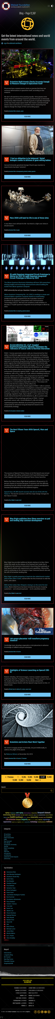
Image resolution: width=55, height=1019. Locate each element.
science (23, 689)
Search (51, 791)
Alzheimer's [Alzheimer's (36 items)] (13, 813)
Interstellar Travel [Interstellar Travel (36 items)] (42, 817)
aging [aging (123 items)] (7, 813)
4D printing (7, 836)
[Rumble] (49, 1011)
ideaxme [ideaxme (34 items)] (28, 817)
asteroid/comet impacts (11, 857)
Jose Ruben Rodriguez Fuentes (15, 895)
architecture (7, 855)
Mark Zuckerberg (9, 848)
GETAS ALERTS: (32, 991)
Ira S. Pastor (10, 935)
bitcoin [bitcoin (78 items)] (13, 815)
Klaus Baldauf (12, 500)
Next (36, 780)
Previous (10, 777)
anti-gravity (7, 853)
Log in (5, 43)
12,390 (21, 780)
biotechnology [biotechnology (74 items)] (7, 815)
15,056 (29, 780)
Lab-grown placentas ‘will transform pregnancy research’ (29, 639)
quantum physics (26, 311)
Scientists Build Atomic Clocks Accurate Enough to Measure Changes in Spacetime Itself (29, 82)
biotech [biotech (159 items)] (47, 813)
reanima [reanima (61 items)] (40, 820)
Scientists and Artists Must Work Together (27, 742)
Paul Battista (10, 885)
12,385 (30, 777)
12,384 (24, 777)
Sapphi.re (28, 1012)
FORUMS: (23, 1006)
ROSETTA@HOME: (16, 1003)
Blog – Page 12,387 (27, 13)
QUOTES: (30, 1006)
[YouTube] (45, 1011)
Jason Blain (10, 931)
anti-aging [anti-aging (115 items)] (19, 813)
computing (19, 311)
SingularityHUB (8, 963)
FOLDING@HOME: (17, 1001)
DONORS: (22, 996)
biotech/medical (27, 171)
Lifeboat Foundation (12, 1012)
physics (18, 111)
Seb (7, 924)
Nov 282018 (6, 82)
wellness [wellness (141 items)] (49, 822)
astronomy (7, 858)
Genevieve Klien (12, 111)
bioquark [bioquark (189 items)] (41, 813)
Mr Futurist (7, 957)
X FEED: (17, 993)
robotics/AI (18, 689)
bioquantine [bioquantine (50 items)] (34, 813)
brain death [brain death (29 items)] (23, 815)
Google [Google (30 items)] (8, 817)
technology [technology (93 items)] (33, 822)
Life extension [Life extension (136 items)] (10, 820)
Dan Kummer (10, 897)
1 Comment (24, 758)
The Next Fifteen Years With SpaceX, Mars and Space (29, 430)
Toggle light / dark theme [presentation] (52, 6)
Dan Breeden (10, 881)
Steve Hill (9, 922)
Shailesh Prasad (11, 883)
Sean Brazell (10, 917)
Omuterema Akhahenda (13, 899)
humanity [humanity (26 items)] (25, 817)
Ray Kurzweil (8, 841)
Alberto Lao (9, 910)
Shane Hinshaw (11, 913)
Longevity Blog (8, 955)
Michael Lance (12, 689)
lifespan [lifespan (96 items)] (18, 820)
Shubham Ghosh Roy (12, 876)
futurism (19, 652)
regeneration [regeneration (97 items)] (7, 822)
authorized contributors (15, 43)
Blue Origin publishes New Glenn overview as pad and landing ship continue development (30, 519)
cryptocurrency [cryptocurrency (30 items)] (30, 815)
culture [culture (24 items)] (35, 815)
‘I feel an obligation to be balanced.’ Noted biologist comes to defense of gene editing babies (30, 159)
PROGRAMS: (31, 1001)
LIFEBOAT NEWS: (32, 988)
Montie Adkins (10, 933)
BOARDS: (30, 996)
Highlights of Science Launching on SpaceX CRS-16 (30, 671)
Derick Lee (9, 908)
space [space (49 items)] (22, 822)
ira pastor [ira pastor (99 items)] (49, 817)
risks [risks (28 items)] (16, 822)
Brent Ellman (10, 926)
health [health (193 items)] (12, 817)
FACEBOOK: (16, 988)
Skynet (6, 846)
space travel (18, 500)
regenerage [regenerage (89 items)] (46, 820)
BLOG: (30, 993)
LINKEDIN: (17, 991)
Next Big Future (8, 959)
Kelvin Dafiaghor (11, 890)
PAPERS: (30, 1003)
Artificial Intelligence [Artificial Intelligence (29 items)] (27, 813)
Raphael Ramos (11, 915)
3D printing (7, 834)
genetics (34, 171)
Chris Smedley (10, 938)
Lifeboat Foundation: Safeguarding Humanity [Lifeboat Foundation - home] (23, 6)
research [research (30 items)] (13, 822)
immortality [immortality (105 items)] (34, 817)
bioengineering (20, 171)
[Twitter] (38, 1011)
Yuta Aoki (9, 906)
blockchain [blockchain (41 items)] (18, 815)
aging (5, 850)
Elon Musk (7, 843)
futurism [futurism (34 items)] (5, 817)
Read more (27, 116)
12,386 (36, 777)
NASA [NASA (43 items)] (29, 820)
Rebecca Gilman (11, 754)
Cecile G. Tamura (11, 904)
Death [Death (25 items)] (37, 815)
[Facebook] (35, 1011)
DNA (5, 839)
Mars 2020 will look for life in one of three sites (29, 218)
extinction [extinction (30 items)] (47, 815)
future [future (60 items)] (51, 815)
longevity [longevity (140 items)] (24, 820)
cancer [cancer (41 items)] (26, 815)
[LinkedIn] (42, 1011)
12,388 (49, 777)
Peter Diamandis (9, 837)
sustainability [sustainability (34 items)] (27, 822)
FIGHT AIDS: (18, 998)
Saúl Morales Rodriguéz (13, 874)
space (22, 111)
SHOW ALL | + (6, 940)
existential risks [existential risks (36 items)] (41, 815)
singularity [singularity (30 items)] (19, 822)
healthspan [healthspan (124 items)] (19, 817)
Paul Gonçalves (12, 411)
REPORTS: (31, 998)
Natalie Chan (10, 920)
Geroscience (7, 953)
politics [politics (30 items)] (36, 819)
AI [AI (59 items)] (10, 813)
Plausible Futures (9, 961)
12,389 (15, 780)
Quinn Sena (9, 879)
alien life (6, 851)
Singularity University (10, 844)
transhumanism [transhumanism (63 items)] (42, 822)
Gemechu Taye (10, 888)
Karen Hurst (9, 892)
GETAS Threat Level (27, 981)
